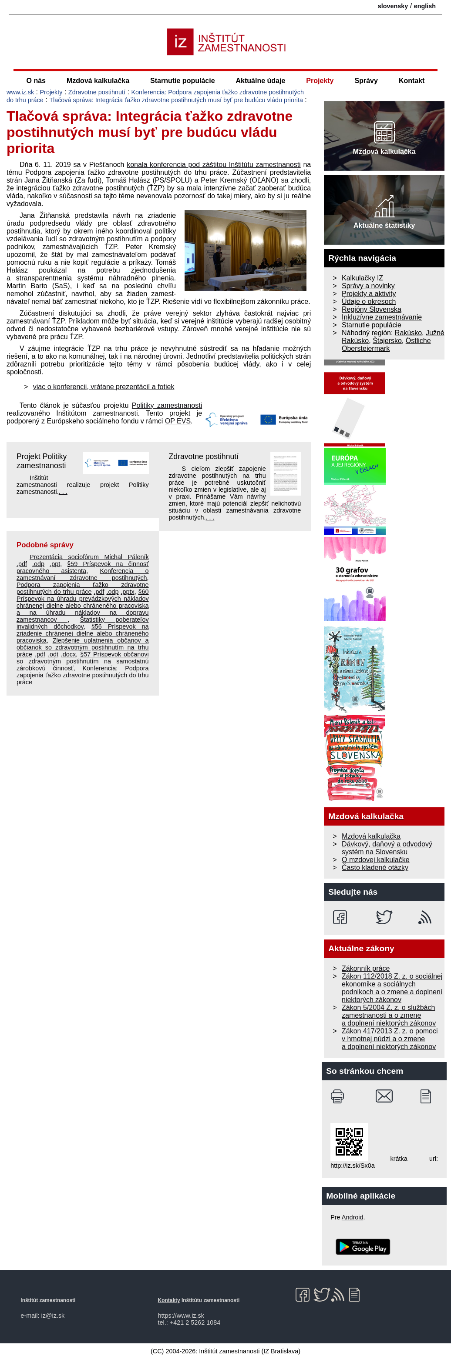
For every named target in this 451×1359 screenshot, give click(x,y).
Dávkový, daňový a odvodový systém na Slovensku (387, 848)
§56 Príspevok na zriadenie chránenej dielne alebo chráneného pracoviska (83, 633)
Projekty (319, 80)
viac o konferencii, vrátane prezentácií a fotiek (104, 386)
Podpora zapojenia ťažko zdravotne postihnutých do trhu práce (83, 588)
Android (352, 1217)
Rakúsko (408, 332)
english (425, 6)
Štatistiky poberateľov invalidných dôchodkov (83, 623)
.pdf (22, 563)
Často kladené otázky (375, 867)
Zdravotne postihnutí (96, 92)
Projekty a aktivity (369, 293)
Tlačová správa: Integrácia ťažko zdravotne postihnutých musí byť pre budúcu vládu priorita (176, 100)
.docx (68, 654)
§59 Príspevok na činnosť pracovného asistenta (83, 567)
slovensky (393, 6)
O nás (36, 80)
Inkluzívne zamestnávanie (382, 317)
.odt (53, 654)
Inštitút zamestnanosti (229, 1351)
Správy (366, 80)
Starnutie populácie (182, 80)
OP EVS (178, 421)
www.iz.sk (20, 92)
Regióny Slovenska (371, 309)
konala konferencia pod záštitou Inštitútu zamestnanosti (214, 164)
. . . (63, 491)
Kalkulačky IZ (362, 278)
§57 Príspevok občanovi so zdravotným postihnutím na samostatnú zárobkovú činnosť (83, 661)
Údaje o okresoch (369, 301)
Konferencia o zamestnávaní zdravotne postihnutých (83, 574)
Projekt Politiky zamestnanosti (42, 461)
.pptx (127, 591)
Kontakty (169, 1300)
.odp (38, 563)
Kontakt (412, 80)
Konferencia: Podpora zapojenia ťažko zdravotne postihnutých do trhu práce (83, 675)
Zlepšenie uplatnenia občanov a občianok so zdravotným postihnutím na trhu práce (83, 647)
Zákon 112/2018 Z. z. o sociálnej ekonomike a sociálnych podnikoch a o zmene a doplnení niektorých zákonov (392, 988)
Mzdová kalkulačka (98, 80)
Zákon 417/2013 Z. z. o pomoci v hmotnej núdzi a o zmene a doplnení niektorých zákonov (390, 1038)
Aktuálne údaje (261, 80)
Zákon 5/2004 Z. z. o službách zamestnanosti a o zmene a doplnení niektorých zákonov (389, 1015)
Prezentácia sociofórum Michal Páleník (89, 556)
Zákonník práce (366, 968)
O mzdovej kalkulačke (376, 859)
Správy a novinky (368, 286)
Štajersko (387, 340)
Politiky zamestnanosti (167, 405)
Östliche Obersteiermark (386, 344)
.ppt (55, 563)
